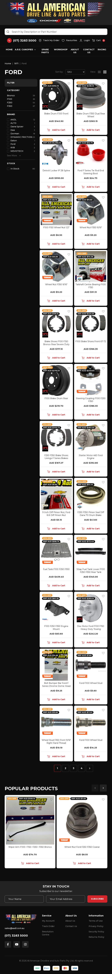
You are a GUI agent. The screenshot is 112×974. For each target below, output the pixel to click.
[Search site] (8, 32)
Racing (102, 49)
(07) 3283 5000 (16, 935)
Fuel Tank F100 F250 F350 (56, 569)
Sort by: (59, 71)
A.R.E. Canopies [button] (24, 49)
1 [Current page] (57, 768)
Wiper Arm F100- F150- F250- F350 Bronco (30, 847)
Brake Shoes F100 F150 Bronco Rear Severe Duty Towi (56, 344)
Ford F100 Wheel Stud (90, 683)
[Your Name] (24, 899)
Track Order (48, 926)
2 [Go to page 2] (65, 768)
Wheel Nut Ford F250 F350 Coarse (82, 847)
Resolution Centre (48, 933)
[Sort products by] (75, 71)
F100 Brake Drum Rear (56, 398)
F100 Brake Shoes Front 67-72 (90, 341)
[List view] (99, 71)
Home (9, 49)
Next (103, 788)
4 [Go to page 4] (81, 768)
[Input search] (56, 32)
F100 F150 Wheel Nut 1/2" (56, 227)
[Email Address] (65, 899)
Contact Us (89, 51)
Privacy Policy (96, 926)
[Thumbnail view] (104, 71)
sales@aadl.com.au (14, 928)
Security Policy (96, 931)
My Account (48, 921)
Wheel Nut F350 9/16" (91, 227)
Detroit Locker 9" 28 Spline (56, 170)
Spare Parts (45, 51)
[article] (30, 832)
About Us (75, 51)
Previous (95, 788)
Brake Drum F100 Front (56, 113)
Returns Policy (96, 937)
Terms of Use (96, 921)
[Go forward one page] (89, 768)
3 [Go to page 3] (73, 768)
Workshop (61, 49)
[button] (84, 40)
